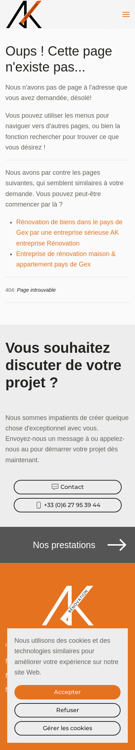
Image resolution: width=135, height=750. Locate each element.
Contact (67, 487)
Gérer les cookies (67, 728)
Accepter (67, 692)
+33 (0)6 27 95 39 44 (67, 505)
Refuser (67, 710)
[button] (126, 14)
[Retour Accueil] (25, 14)
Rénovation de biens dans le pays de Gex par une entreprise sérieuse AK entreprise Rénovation (69, 232)
